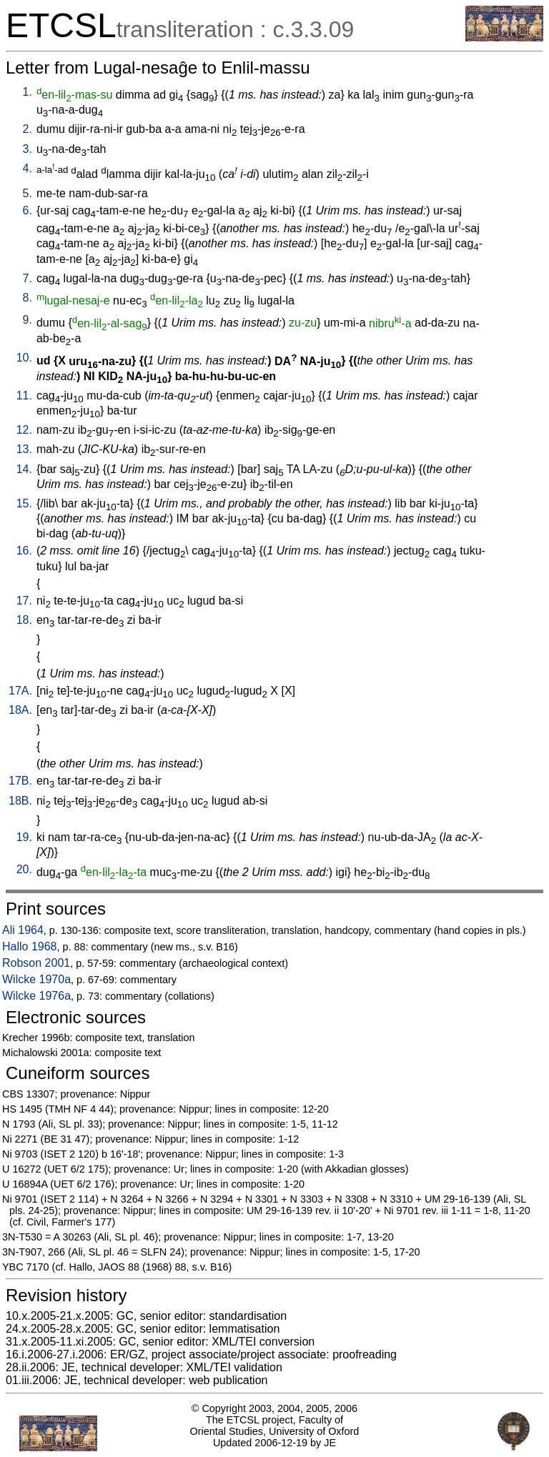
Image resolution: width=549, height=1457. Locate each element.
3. (27, 149)
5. (27, 193)
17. (24, 601)
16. (24, 550)
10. (24, 358)
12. (24, 430)
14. (24, 469)
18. (24, 620)
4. (27, 168)
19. (24, 837)
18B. (20, 801)
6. (27, 210)
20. (24, 869)
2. (27, 129)
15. (24, 503)
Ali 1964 (23, 930)
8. (27, 298)
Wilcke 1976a (36, 996)
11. (24, 395)
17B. (20, 781)
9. (27, 320)
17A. (20, 691)
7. (27, 278)
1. (27, 92)
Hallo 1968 (29, 946)
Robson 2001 (36, 963)
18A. (20, 710)
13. (24, 449)
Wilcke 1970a (36, 979)
